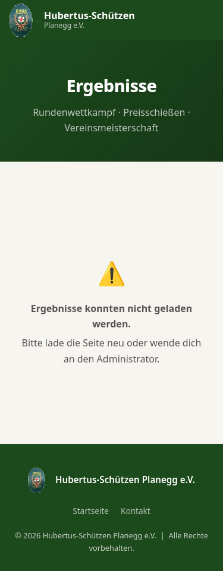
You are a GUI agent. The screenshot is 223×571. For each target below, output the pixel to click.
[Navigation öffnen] (201, 20)
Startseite (91, 510)
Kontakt (135, 510)
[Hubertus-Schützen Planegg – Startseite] (72, 20)
